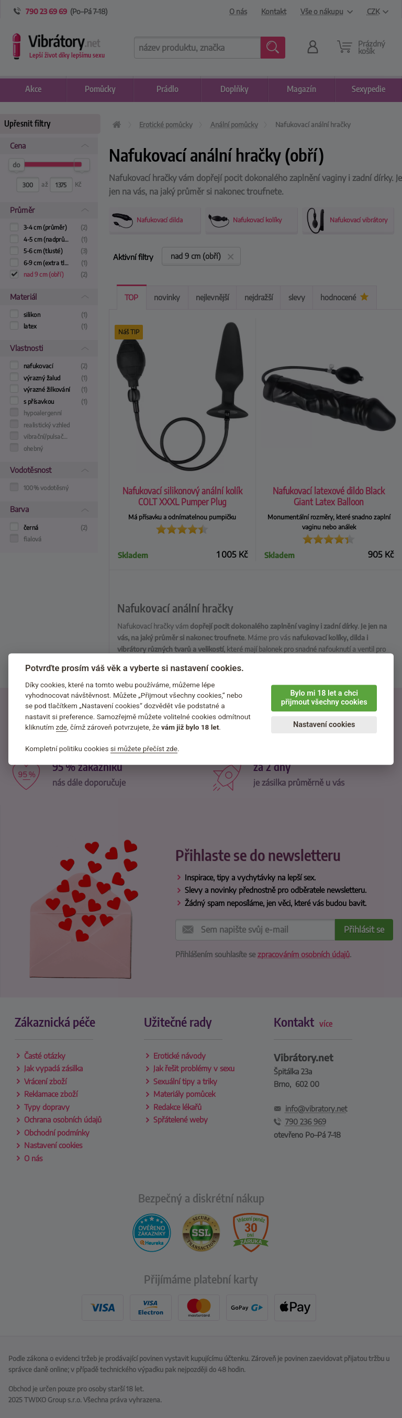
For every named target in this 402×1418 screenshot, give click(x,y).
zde (62, 727)
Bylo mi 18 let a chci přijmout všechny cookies (324, 698)
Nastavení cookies (324, 724)
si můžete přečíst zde (143, 748)
